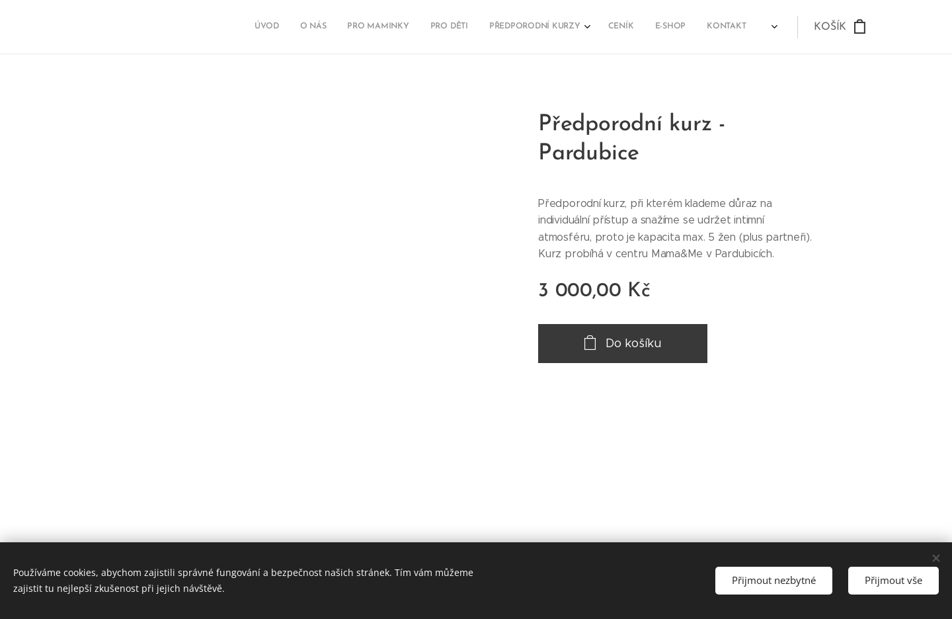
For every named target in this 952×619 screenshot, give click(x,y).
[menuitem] (601, 27)
